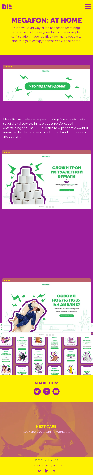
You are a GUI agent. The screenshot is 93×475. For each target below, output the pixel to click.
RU (74, 7)
